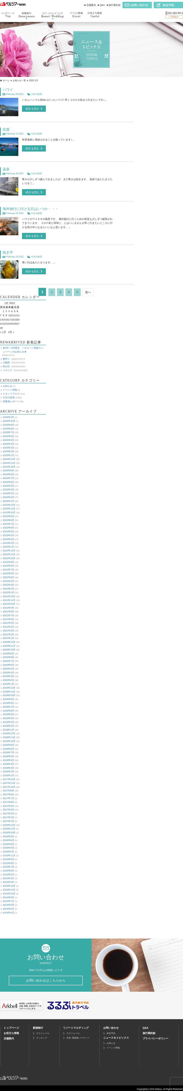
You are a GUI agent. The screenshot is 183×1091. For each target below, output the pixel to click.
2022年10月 (9, 555)
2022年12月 (9, 548)
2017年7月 (8, 796)
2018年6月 (8, 754)
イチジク (7, 367)
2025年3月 (8, 445)
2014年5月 (8, 906)
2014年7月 (8, 899)
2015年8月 (8, 860)
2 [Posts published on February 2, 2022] (6, 309)
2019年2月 (8, 723)
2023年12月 (9, 502)
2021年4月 (8, 624)
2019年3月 (8, 719)
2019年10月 (9, 693)
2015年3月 (8, 879)
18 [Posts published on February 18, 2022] (12, 317)
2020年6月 (8, 662)
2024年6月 (8, 479)
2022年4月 (8, 578)
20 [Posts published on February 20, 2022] (18, 317)
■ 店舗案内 (90, 5)
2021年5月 (8, 620)
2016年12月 (9, 822)
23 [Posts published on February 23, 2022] (7, 321)
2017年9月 (8, 788)
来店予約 (111, 1031)
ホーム (6, 80)
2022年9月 (8, 559)
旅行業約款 (149, 1031)
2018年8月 (8, 746)
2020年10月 (9, 647)
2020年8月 (8, 655)
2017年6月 (8, 799)
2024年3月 (8, 491)
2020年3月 (8, 674)
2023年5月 (8, 529)
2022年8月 (8, 563)
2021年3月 (8, 628)
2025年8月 (8, 426)
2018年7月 (8, 750)
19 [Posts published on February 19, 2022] (15, 317)
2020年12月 (9, 639)
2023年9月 (8, 514)
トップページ (11, 1025)
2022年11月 (9, 552)
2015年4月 (8, 876)
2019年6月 (8, 708)
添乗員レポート (11, 399)
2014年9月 (8, 895)
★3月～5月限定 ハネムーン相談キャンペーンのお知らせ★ (23, 347)
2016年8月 (8, 837)
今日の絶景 (36, 93)
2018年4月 (8, 761)
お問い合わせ (111, 1025)
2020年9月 (8, 651)
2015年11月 (9, 853)
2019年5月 (8, 712)
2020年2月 (8, 677)
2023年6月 (8, 525)
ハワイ (8, 90)
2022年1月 (8, 590)
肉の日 (6, 364)
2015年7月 (8, 864)
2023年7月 (8, 521)
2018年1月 (8, 773)
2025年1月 (8, 452)
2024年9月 (8, 468)
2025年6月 (8, 433)
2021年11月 (9, 597)
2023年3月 (8, 536)
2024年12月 (9, 456)
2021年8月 (8, 609)
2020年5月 (8, 666)
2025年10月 (9, 418)
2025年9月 (8, 422)
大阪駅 (6, 360)
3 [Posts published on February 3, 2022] (9, 309)
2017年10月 (9, 784)
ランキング (41, 1036)
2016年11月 (9, 826)
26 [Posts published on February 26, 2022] (15, 321)
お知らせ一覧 (19, 80)
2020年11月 (9, 643)
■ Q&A (101, 5)
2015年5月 (8, 872)
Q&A (145, 1025)
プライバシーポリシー (155, 1036)
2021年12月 (9, 594)
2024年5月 (8, 483)
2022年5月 (8, 575)
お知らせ (7, 383)
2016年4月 (8, 849)
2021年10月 (9, 601)
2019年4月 (8, 715)
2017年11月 (9, 780)
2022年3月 (8, 582)
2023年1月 (8, 544)
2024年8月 (8, 472)
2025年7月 (8, 430)
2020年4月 (8, 670)
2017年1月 (8, 818)
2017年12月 (9, 776)
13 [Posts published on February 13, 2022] (18, 313)
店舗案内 (9, 1036)
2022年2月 (8, 586)
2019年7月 (8, 704)
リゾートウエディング (76, 1025)
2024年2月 (8, 494)
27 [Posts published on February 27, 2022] (18, 321)
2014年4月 (8, 910)
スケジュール (42, 1031)
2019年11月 (9, 689)
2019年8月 (8, 700)
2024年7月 (8, 475)
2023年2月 (8, 540)
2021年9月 (8, 605)
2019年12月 (9, 685)
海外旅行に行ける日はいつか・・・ (32, 207)
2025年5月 (8, 437)
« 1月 (3, 329)
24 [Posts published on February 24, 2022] (10, 321)
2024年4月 (8, 487)
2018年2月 (8, 769)
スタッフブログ (11, 391)
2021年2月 (8, 632)
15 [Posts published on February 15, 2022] (4, 317)
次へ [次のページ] (90, 290)
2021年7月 (8, 613)
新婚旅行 (38, 1025)
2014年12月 (9, 883)
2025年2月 (8, 449)
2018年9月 (8, 742)
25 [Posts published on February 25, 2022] (12, 321)
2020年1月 (8, 681)
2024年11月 (9, 460)
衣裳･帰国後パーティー (77, 1036)
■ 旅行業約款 (114, 5)
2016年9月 (8, 834)
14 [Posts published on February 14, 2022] (1, 317)
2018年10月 (9, 738)
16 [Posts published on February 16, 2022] (7, 317)
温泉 (6, 168)
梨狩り (6, 356)
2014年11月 (9, 887)
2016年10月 (9, 830)
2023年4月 (8, 533)
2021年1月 (8, 636)
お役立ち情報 (11, 1031)
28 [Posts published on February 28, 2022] (1, 325)
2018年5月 (8, 757)
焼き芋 (8, 251)
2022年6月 (8, 571)
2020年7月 (8, 658)
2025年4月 (8, 441)
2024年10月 (9, 464)
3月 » (11, 329)
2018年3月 (8, 765)
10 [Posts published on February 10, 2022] (10, 313)
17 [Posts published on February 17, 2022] (10, 317)
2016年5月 (8, 845)
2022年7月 (8, 567)
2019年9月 (8, 696)
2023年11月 (9, 506)
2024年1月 (8, 498)
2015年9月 (8, 857)
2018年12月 (9, 731)
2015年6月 (8, 868)
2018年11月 (9, 735)
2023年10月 (9, 510)
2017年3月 (8, 811)
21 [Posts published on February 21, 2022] (1, 321)
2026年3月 (8, 414)
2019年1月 (8, 727)
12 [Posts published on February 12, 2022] (15, 313)
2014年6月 (8, 902)
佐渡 (6, 129)
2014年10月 (9, 891)
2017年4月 (8, 807)
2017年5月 (8, 803)
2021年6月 (8, 616)
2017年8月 (8, 792)
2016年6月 (8, 841)
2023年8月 (8, 517)
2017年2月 (8, 815)
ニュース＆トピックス (116, 1035)
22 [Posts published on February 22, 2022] (4, 321)
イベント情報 (10, 387)
